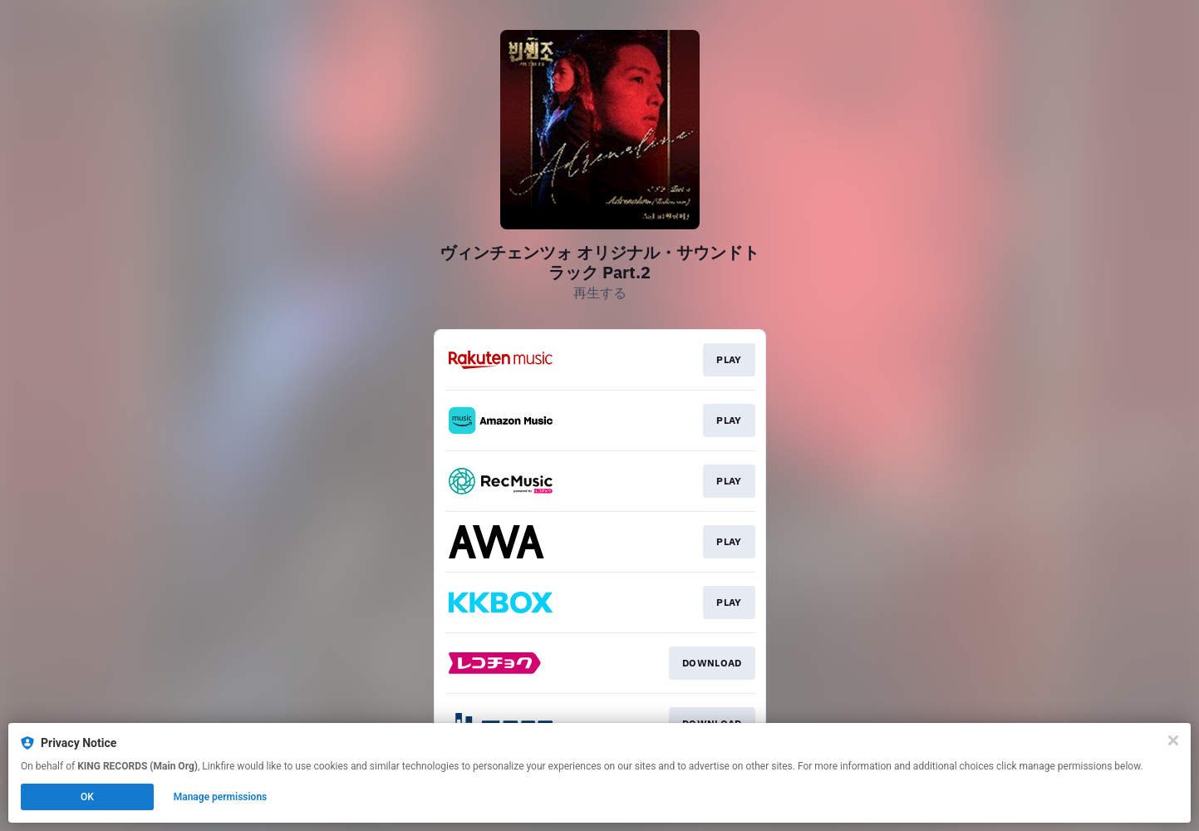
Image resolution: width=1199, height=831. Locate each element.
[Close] (1173, 740)
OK (87, 797)
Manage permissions (221, 797)
